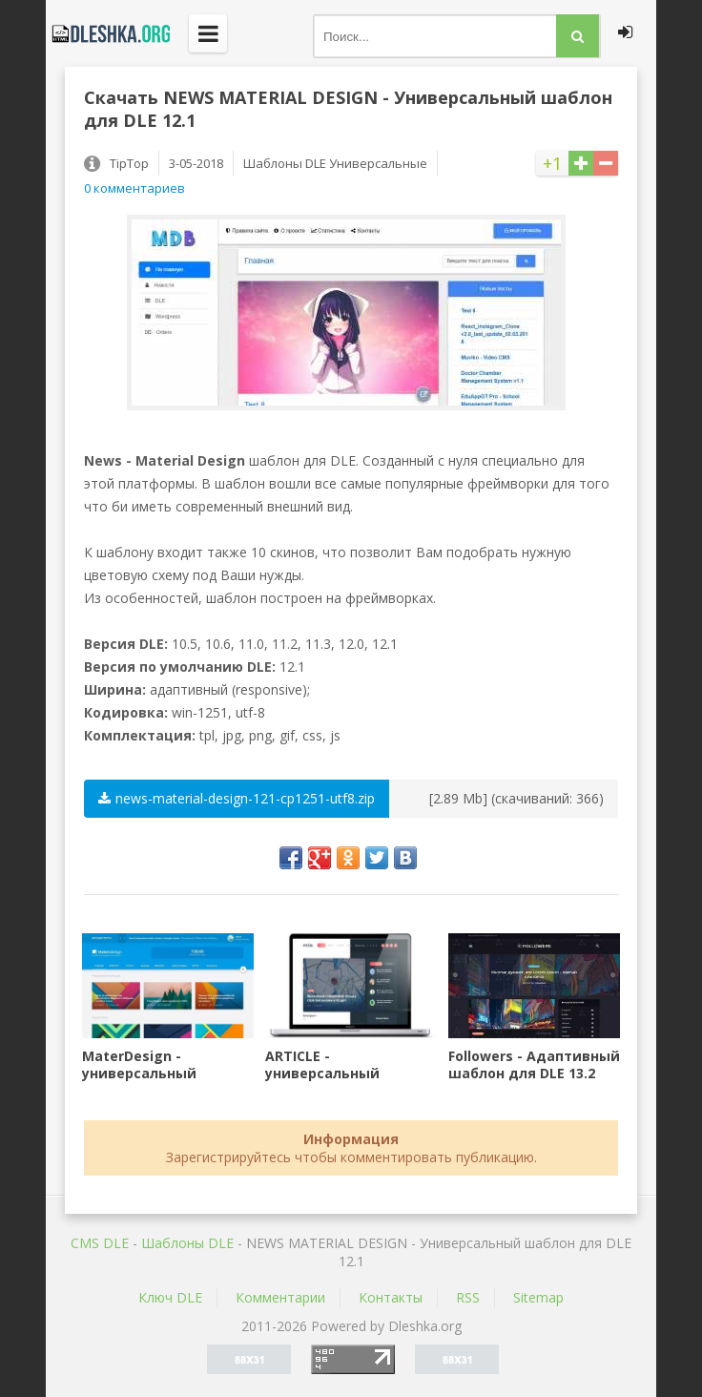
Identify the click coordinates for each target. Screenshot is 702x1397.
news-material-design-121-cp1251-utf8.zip (236, 798)
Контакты (391, 1297)
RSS (468, 1297)
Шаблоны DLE (187, 1243)
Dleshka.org (108, 33)
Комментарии (280, 1297)
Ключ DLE (170, 1297)
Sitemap (538, 1297)
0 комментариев (134, 188)
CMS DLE (100, 1243)
